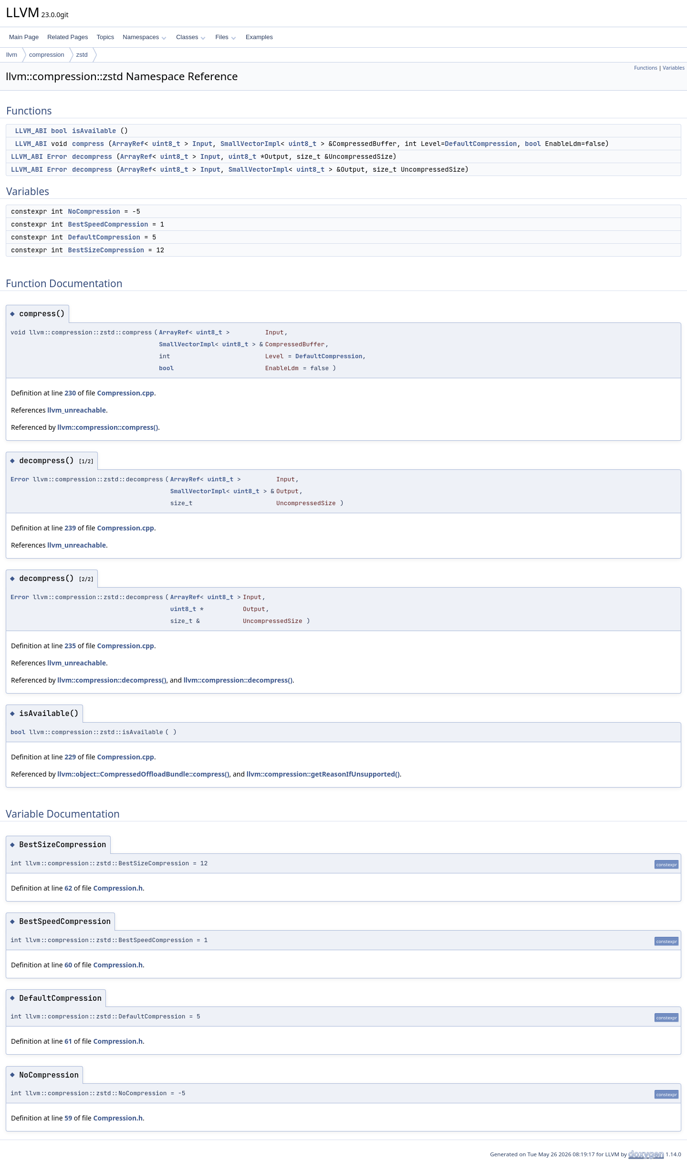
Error (57, 156)
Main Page (24, 37)
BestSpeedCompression (108, 224)
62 (68, 887)
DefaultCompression (481, 143)
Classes (191, 37)
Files (225, 37)
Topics (105, 37)
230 (70, 392)
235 (70, 645)
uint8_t (166, 143)
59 (68, 1117)
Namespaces (144, 37)
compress (88, 143)
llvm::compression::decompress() (111, 680)
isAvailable (94, 130)
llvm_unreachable (76, 410)
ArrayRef (128, 143)
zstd (82, 54)
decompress (92, 156)
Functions (645, 67)
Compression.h (118, 887)
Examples (259, 37)
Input (202, 143)
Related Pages (67, 37)
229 (70, 756)
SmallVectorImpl (250, 143)
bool (59, 130)
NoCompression (94, 211)
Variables (674, 67)
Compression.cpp (125, 392)
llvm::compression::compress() (107, 427)
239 (70, 527)
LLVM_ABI (31, 130)
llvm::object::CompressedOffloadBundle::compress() (143, 773)
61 (68, 1041)
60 (68, 964)
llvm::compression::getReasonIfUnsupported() (323, 773)
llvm (11, 54)
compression (46, 54)
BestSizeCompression (106, 250)
